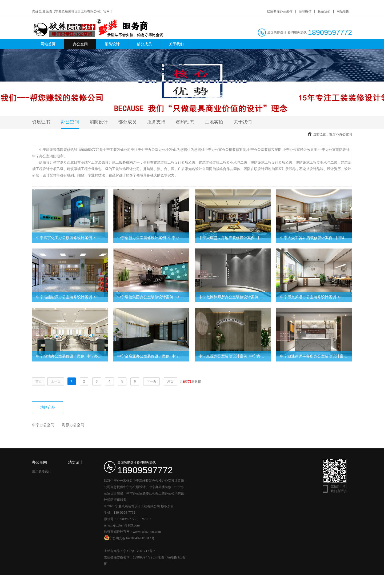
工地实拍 (214, 121)
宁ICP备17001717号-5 (139, 551)
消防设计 (112, 44)
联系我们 (324, 11)
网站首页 (48, 44)
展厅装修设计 (41, 471)
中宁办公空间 (43, 425)
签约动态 (185, 121)
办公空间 (80, 44)
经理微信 (305, 11)
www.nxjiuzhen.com (147, 532)
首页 (332, 134)
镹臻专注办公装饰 (280, 11)
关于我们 (176, 44)
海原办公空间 (73, 425)
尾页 (170, 381)
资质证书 (41, 121)
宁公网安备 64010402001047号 (129, 537)
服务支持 (156, 121)
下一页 (151, 381)
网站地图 (343, 11)
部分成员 (144, 44)
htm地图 (171, 557)
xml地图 (159, 557)
